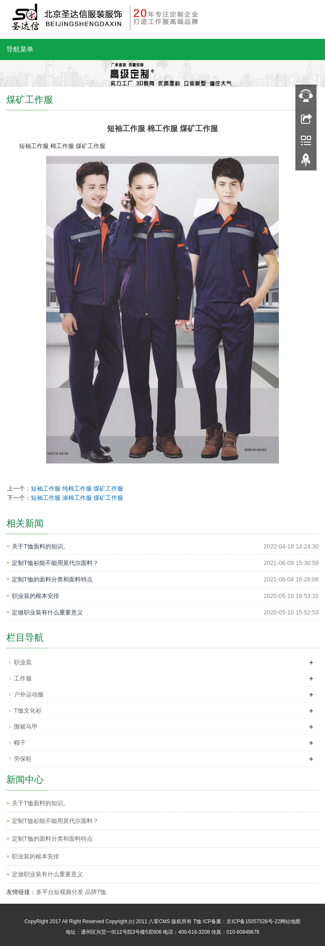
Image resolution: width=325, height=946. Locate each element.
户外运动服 (29, 694)
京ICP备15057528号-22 (253, 921)
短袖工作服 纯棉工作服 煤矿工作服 (77, 488)
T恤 (197, 921)
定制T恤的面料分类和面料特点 (52, 579)
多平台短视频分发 (59, 891)
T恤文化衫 (27, 710)
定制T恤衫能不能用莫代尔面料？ (55, 562)
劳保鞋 (23, 758)
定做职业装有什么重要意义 (47, 612)
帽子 (20, 742)
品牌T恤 (96, 891)
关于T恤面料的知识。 (40, 546)
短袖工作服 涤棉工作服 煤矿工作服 (77, 497)
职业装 (23, 662)
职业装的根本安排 (35, 595)
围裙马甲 (26, 726)
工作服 (23, 678)
